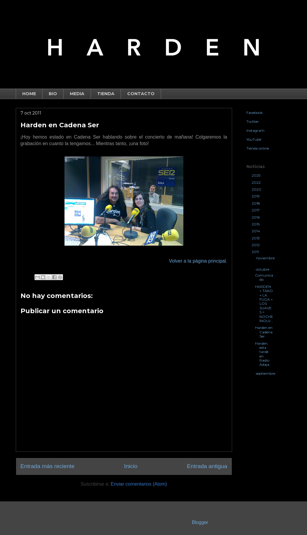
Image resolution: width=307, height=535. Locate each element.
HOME (29, 93)
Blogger (200, 522)
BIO (53, 93)
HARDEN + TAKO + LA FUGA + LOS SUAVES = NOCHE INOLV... (264, 303)
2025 (256, 175)
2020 (257, 189)
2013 (256, 238)
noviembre (265, 258)
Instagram (255, 130)
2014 (256, 231)
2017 (256, 210)
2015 (256, 224)
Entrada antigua (207, 466)
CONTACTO (141, 93)
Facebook (254, 112)
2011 (256, 252)
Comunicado (264, 277)
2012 (256, 245)
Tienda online (257, 148)
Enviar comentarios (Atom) (139, 484)
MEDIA (77, 93)
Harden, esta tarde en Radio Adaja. (262, 354)
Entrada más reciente (48, 466)
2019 (256, 196)
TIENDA (105, 93)
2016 (256, 217)
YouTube (253, 139)
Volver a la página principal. (198, 260)
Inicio (131, 466)
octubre (263, 269)
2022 (257, 182)
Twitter (252, 121)
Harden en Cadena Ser (264, 331)
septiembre (265, 373)
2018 (256, 203)
